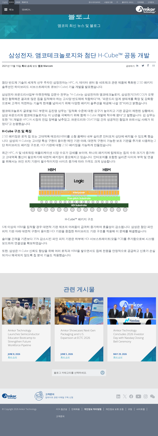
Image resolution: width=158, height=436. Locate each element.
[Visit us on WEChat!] (152, 411)
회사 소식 (12, 371)
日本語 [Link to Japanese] (17, 2)
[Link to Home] (9, 410)
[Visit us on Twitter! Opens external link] (125, 411)
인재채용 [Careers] (140, 2)
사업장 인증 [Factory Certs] (108, 2)
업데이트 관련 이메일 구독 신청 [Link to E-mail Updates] (59, 410)
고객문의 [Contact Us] (151, 2)
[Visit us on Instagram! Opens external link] (145, 411)
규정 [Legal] (130, 423)
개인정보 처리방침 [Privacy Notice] (92, 423)
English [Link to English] (5, 2)
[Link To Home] (146, 9)
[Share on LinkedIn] (137, 80)
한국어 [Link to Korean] (11, 2)
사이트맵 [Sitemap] (140, 423)
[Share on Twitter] (143, 80)
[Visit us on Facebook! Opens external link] (131, 411)
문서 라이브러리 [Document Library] (94, 2)
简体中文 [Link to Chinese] (25, 2)
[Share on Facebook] (148, 80)
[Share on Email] (153, 80)
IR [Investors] (117, 2)
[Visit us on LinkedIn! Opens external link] (118, 411)
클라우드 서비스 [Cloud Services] (127, 2)
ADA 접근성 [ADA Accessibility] (61, 423)
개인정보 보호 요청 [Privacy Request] (115, 423)
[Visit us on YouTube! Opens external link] (138, 411)
